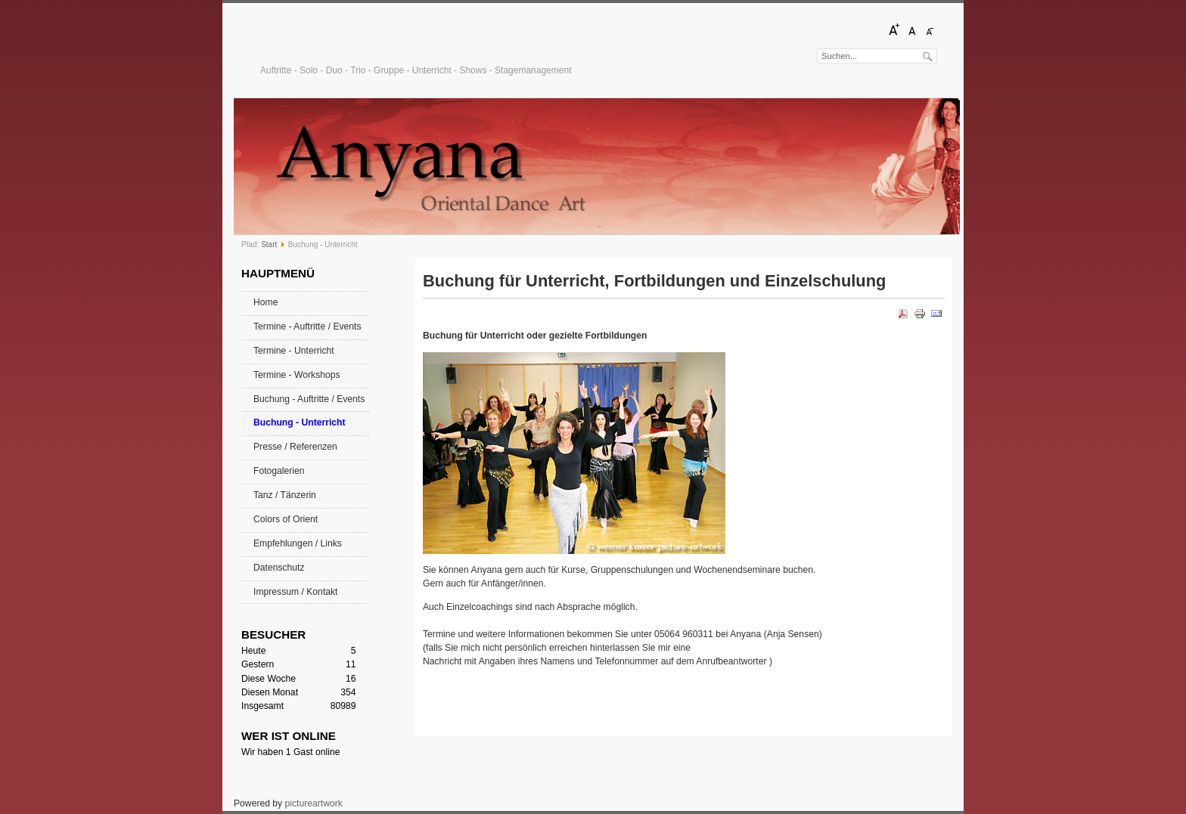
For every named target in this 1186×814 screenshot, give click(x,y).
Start (269, 244)
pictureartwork (314, 803)
